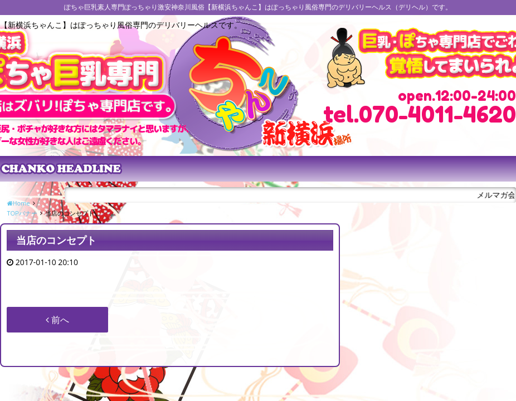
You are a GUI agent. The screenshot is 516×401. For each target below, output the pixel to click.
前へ (57, 320)
